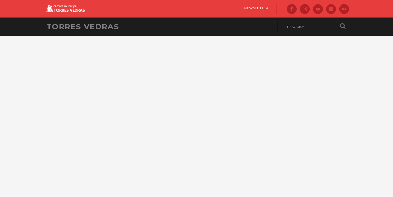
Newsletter (256, 8)
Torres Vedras (82, 26)
